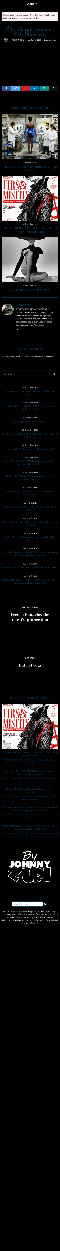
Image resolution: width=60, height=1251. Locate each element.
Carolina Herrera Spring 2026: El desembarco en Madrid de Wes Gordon (30, 554)
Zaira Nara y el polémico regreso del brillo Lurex (30, 538)
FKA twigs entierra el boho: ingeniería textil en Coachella (30, 435)
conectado (24, 357)
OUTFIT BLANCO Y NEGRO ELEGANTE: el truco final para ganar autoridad (30, 581)
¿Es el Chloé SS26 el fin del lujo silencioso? (30, 449)
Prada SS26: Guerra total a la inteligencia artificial (30, 493)
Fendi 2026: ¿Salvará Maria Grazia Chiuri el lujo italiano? (30, 508)
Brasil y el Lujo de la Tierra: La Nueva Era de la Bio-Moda (30, 523)
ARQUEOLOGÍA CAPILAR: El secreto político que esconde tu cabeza (30, 462)
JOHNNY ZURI (18, 40)
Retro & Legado (50, 40)
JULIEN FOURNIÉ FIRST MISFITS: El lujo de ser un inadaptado (30, 230)
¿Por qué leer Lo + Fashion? (30, 290)
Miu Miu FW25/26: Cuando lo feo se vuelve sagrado (30, 478)
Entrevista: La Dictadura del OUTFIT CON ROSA (30, 567)
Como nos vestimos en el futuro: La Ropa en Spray (30, 168)
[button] (54, 374)
